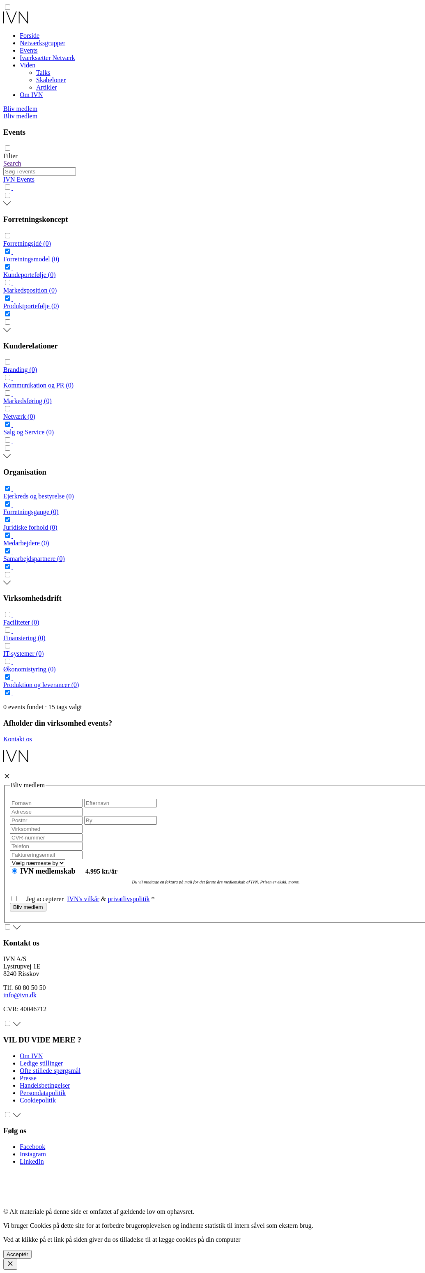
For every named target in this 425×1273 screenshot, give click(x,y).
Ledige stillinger (41, 1063)
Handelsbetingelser (45, 1085)
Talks (43, 72)
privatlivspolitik (128, 898)
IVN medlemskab (48, 871)
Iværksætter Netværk (47, 57)
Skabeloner (51, 79)
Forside (29, 35)
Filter (10, 155)
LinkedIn (32, 1161)
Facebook (32, 1146)
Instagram (33, 1154)
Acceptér (17, 1254)
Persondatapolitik (43, 1092)
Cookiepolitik (38, 1100)
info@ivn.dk (20, 995)
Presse (28, 1078)
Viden (27, 65)
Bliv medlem (20, 108)
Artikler (46, 87)
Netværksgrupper (42, 42)
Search (12, 163)
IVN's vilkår (83, 898)
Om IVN (31, 94)
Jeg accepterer (39, 898)
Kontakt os (17, 739)
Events (29, 50)
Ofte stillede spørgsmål (50, 1070)
